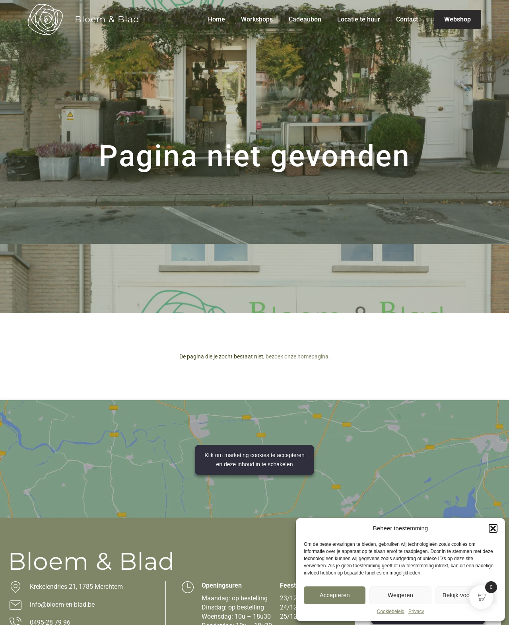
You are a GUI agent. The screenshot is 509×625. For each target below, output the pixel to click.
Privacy (416, 611)
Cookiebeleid (390, 611)
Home (216, 19)
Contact (407, 19)
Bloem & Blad (107, 19)
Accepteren (335, 595)
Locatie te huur (358, 19)
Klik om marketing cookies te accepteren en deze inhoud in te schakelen (254, 459)
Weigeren (400, 595)
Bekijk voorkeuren (466, 595)
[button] (493, 528)
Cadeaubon (305, 19)
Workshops (257, 19)
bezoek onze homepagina (297, 356)
